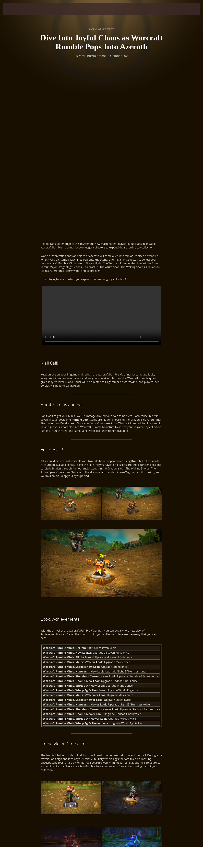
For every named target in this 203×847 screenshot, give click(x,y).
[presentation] (13, 9)
